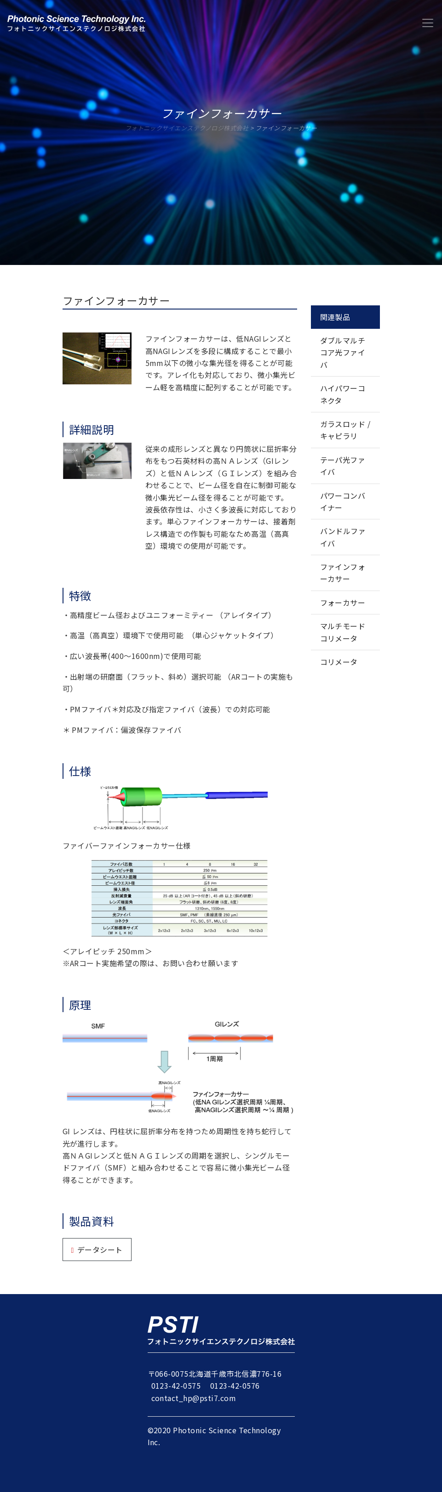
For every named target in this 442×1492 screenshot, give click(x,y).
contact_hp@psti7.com (193, 1397)
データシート (100, 1249)
